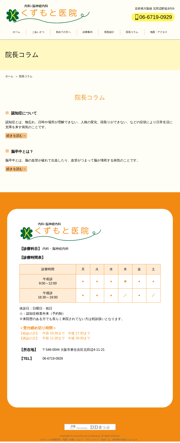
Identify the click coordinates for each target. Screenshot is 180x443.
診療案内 (87, 32)
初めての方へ (63, 32)
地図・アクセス (158, 32)
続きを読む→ (16, 135)
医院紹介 (109, 32)
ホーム (16, 32)
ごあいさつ (38, 32)
